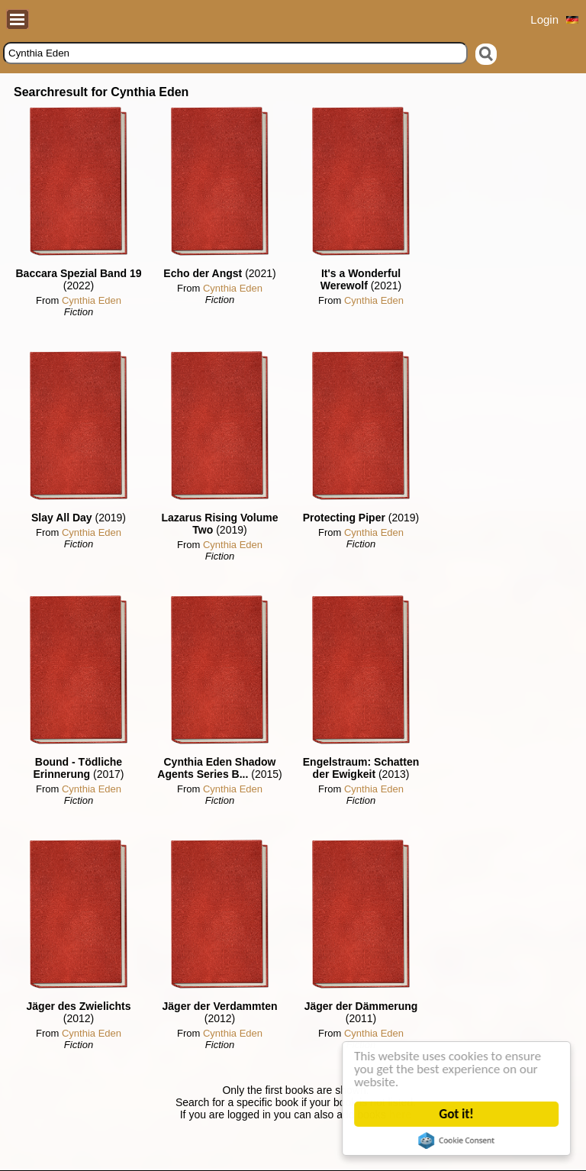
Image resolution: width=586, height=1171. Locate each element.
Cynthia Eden (91, 300)
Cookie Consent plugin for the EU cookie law (457, 1140)
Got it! (457, 1114)
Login (544, 19)
